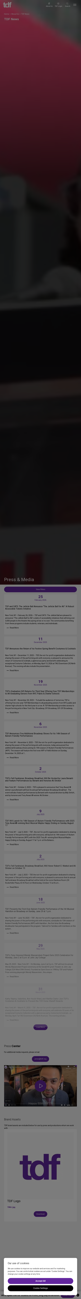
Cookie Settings (40, 1288)
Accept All (40, 1281)
